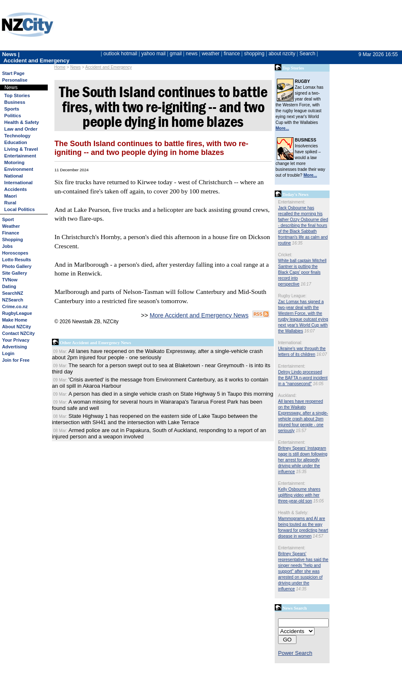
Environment (18, 169)
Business (14, 102)
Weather (11, 226)
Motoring (14, 162)
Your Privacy (15, 339)
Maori (10, 195)
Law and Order (20, 128)
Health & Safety (21, 122)
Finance (10, 232)
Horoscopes (15, 252)
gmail (176, 54)
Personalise (15, 79)
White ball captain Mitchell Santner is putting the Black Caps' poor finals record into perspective (302, 272)
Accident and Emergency (108, 67)
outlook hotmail (120, 54)
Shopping (12, 239)
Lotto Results (16, 259)
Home (60, 67)
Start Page (13, 73)
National (13, 175)
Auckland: (287, 395)
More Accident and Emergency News (198, 315)
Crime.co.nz (15, 306)
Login (8, 353)
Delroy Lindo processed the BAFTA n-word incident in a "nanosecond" (302, 378)
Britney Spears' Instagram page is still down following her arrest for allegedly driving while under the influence (302, 460)
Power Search (295, 653)
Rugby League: (292, 296)
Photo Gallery (16, 266)
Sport (8, 219)
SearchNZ (12, 293)
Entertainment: (291, 202)
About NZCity (16, 326)
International (18, 182)
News (75, 67)
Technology (17, 135)
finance (232, 54)
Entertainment (20, 155)
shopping (254, 54)
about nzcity (281, 54)
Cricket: (285, 254)
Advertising (14, 346)
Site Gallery (14, 273)
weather (211, 54)
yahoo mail (154, 54)
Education (15, 142)
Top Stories (17, 95)
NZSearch (12, 299)
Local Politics (19, 209)
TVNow (10, 279)
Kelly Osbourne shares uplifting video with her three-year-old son (299, 495)
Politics (12, 115)
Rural (10, 202)
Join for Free (15, 360)
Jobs (7, 246)
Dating (9, 286)
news (192, 54)
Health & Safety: (293, 512)
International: (290, 342)
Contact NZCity (18, 333)
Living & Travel (21, 149)
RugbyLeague (17, 313)
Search (307, 54)
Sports (11, 108)
